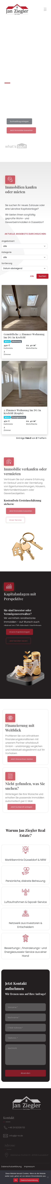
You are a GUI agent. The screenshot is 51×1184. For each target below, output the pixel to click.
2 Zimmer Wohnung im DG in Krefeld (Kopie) (22, 411)
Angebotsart (8, 241)
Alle (32, 276)
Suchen (42, 276)
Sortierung (7, 263)
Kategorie (6, 252)
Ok (16, 1180)
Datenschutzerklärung (29, 1180)
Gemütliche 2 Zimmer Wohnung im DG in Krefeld (24, 335)
